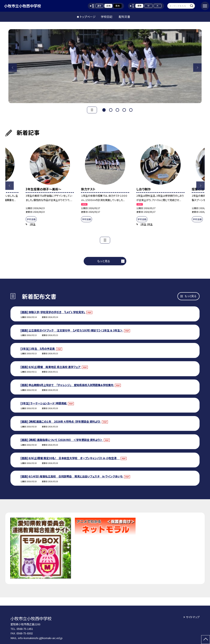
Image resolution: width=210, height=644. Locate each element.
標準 (139, 5)
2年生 (143, 224)
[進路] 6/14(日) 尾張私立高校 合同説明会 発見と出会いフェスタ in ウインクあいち (72, 476)
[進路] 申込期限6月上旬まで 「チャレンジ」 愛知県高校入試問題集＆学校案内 (67, 385)
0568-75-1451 (25, 629)
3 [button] (117, 109)
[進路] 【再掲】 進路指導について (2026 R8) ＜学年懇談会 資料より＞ (62, 440)
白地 (108, 5)
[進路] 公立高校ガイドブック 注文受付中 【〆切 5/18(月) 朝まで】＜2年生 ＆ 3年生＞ (72, 330)
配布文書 (124, 17)
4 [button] (124, 109)
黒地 (117, 5)
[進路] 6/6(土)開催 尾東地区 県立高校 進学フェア (51, 367)
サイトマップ (193, 617)
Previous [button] (12, 67)
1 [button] (104, 109)
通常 (99, 5)
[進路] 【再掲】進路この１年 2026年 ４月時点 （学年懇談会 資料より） (61, 421)
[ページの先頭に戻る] (205, 639)
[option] (105, 66)
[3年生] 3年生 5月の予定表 (38, 349)
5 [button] (130, 109)
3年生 (32, 224)
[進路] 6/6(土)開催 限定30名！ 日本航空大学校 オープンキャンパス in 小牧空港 (70, 458)
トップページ (88, 17)
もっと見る (103, 261)
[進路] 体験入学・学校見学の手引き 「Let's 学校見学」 (53, 312)
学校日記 (106, 17)
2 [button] (110, 109)
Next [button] (197, 67)
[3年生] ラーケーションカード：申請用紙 (44, 403)
